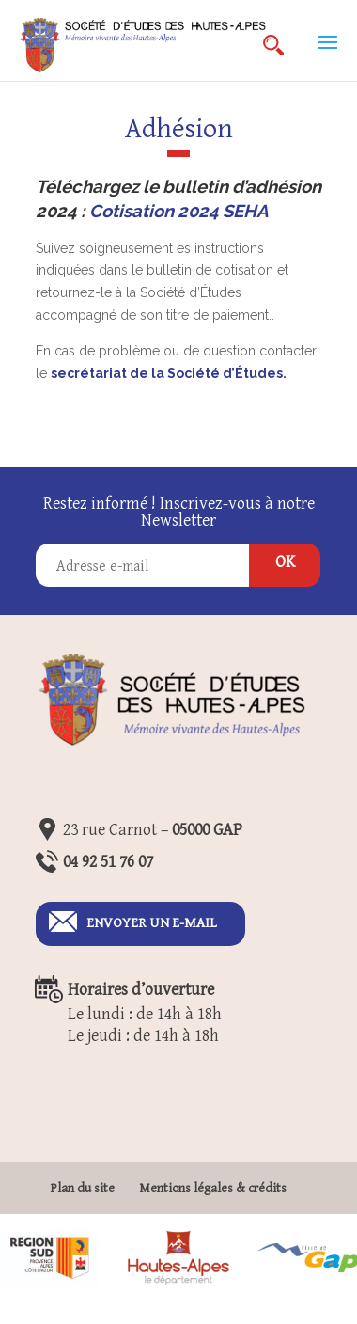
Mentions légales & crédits (213, 1188)
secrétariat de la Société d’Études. (170, 373)
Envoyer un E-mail (151, 923)
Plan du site (83, 1188)
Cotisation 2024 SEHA (179, 210)
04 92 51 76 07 (108, 862)
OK (285, 562)
